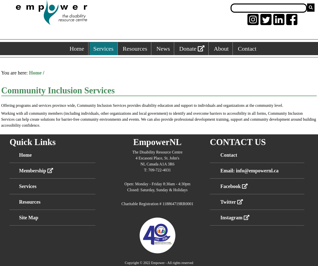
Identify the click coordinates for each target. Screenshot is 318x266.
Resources (29, 202)
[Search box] (269, 8)
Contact (228, 155)
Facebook (234, 186)
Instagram (234, 217)
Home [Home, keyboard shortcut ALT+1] (77, 48)
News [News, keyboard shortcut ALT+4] (163, 48)
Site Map (28, 217)
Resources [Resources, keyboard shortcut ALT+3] (135, 48)
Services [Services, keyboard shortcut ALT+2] (103, 48)
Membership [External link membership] (36, 170)
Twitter (231, 202)
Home (35, 73)
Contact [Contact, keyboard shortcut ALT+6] (247, 48)
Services (28, 186)
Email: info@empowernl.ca (249, 170)
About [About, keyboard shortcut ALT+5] (221, 48)
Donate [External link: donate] (191, 48)
